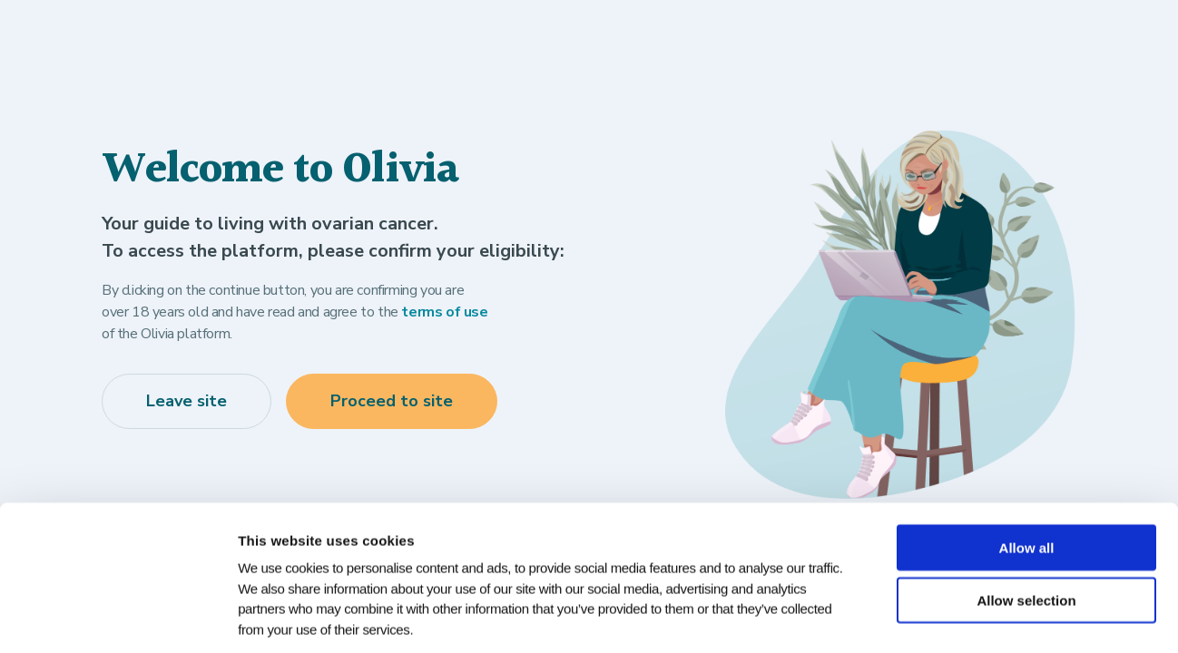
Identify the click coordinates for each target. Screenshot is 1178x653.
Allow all (1027, 463)
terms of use (444, 312)
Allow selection (1026, 516)
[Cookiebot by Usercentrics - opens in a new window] (117, 617)
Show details (932, 617)
